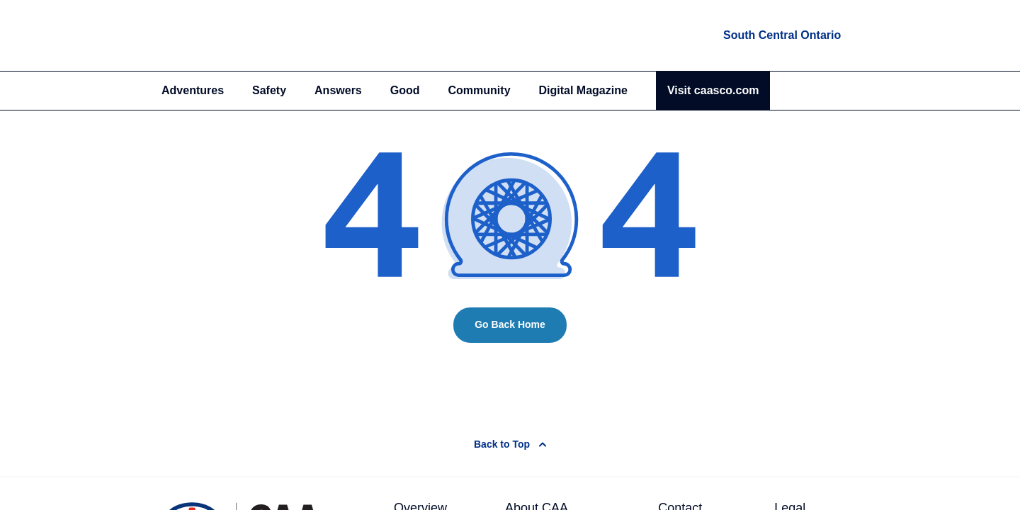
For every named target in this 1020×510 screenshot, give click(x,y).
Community (479, 90)
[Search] (850, 90)
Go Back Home (510, 324)
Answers (338, 90)
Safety (269, 90)
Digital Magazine (583, 90)
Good (405, 90)
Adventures (193, 90)
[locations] (781, 35)
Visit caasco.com (713, 90)
